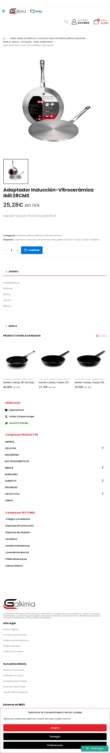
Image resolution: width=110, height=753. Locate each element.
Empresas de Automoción (19, 525)
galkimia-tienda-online (68, 239)
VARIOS (9, 500)
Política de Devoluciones (16, 640)
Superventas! (14, 410)
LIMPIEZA (9, 441)
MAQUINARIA (12, 454)
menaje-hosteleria (90, 239)
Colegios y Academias (17, 519)
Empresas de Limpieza (17, 532)
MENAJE (30, 235)
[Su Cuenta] (80, 22)
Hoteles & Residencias (17, 545)
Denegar (55, 736)
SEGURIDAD (11, 487)
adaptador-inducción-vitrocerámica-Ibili (35, 239)
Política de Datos (12, 645)
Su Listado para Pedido (15, 681)
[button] (97, 336)
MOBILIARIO (11, 474)
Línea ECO (16, 423)
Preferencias (55, 745)
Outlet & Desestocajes (19, 416)
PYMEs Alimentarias (52, 235)
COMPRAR (34, 250)
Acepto (55, 727)
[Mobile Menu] (3, 11)
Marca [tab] (13, 326)
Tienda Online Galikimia (15, 692)
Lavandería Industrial (17, 552)
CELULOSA (10, 448)
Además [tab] (13, 271)
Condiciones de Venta (14, 634)
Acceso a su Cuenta (13, 669)
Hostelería (21, 235)
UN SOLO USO (12, 493)
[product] (19, 359)
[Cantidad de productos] (11, 250)
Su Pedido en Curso (13, 675)
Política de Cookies (13, 651)
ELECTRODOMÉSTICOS (17, 461)
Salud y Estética (14, 565)
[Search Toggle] (66, 22)
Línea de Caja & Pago (14, 686)
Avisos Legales (10, 629)
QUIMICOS (10, 480)
